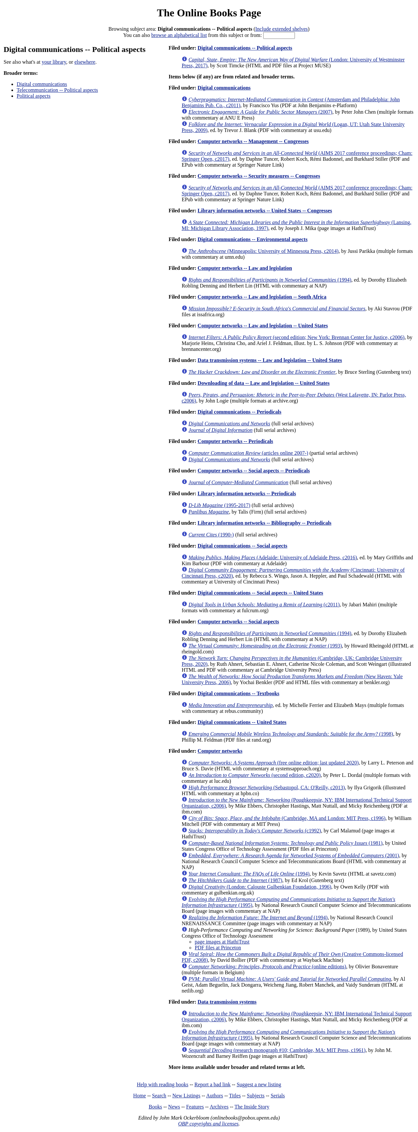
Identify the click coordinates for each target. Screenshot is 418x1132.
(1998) (290, 734)
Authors (214, 1095)
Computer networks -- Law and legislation (245, 268)
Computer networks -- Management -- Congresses (253, 141)
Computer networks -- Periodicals (235, 441)
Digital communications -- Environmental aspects (253, 239)
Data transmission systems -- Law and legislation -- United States (270, 360)
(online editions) (267, 966)
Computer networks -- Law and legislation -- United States (263, 325)
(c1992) (254, 830)
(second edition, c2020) (254, 775)
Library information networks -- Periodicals (247, 493)
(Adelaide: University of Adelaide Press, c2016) (272, 557)
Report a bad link (212, 1084)
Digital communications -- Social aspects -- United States (260, 593)
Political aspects (34, 96)
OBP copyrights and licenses (208, 1123)
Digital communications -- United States (242, 722)
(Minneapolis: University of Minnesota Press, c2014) (263, 251)
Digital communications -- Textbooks (238, 693)
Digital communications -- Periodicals (239, 412)
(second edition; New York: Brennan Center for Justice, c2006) (296, 337)
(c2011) (264, 604)
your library (54, 62)
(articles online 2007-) (248, 453)
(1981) (285, 843)
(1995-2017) (219, 505)
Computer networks (220, 751)
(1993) (265, 645)
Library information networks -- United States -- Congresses (265, 210)
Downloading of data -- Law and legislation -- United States (264, 383)
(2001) (293, 855)
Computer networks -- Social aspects (238, 621)
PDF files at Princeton (218, 947)
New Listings (186, 1095)
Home (139, 1095)
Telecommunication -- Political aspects (57, 90)
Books (155, 1106)
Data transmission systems (227, 1002)
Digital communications (42, 84)
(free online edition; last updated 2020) (273, 762)
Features (195, 1106)
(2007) (260, 112)
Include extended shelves (281, 29)
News (174, 1106)
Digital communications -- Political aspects (245, 48)
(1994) (269, 280)
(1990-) (211, 534)
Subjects (256, 1095)
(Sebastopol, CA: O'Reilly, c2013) (266, 787)
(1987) (235, 880)
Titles (235, 1095)
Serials (278, 1095)
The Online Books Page (209, 13)
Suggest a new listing (259, 1084)
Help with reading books (162, 1084)
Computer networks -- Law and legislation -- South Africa (262, 297)
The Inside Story (251, 1106)
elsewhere (84, 62)
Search (159, 1095)
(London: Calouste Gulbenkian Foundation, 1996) (259, 887)
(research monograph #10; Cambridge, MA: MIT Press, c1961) (276, 1050)
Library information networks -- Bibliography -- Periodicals (264, 523)
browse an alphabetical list (179, 35)
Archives (219, 1106)
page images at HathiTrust (222, 941)
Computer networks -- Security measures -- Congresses (259, 176)
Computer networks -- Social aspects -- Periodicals (254, 470)
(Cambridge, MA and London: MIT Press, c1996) (286, 818)
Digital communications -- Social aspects (242, 546)
